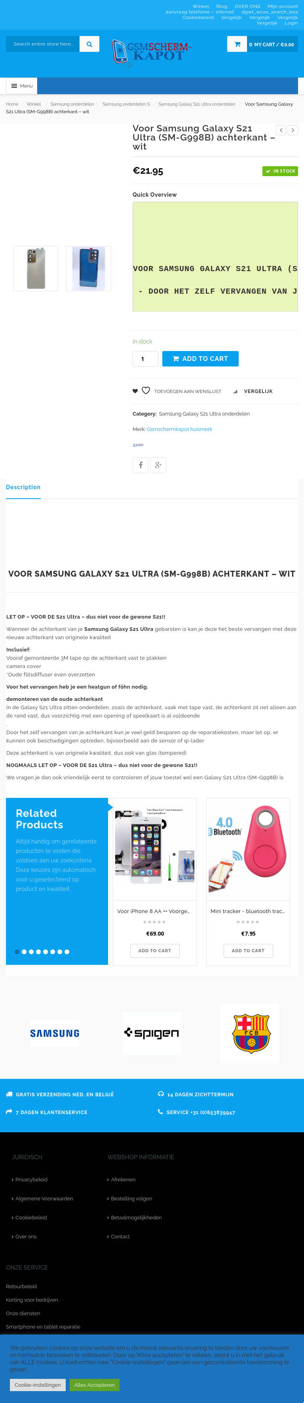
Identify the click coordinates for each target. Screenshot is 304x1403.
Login (291, 23)
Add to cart (205, 359)
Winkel (34, 104)
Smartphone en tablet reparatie (43, 1327)
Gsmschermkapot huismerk (179, 429)
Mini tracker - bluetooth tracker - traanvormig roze (250, 911)
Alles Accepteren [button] (94, 1385)
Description (23, 487)
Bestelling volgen (131, 1199)
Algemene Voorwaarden (44, 1199)
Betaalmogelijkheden (136, 1218)
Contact (120, 1237)
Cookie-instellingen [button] (38, 1385)
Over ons (25, 1237)
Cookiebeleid (31, 1218)
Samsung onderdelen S (126, 104)
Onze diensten (23, 1313)
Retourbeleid (21, 1286)
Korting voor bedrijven (32, 1300)
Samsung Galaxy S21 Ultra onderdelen (196, 104)
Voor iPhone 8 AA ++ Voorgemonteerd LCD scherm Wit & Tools (156, 911)
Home (12, 104)
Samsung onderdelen (72, 104)
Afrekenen (123, 1180)
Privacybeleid (31, 1180)
